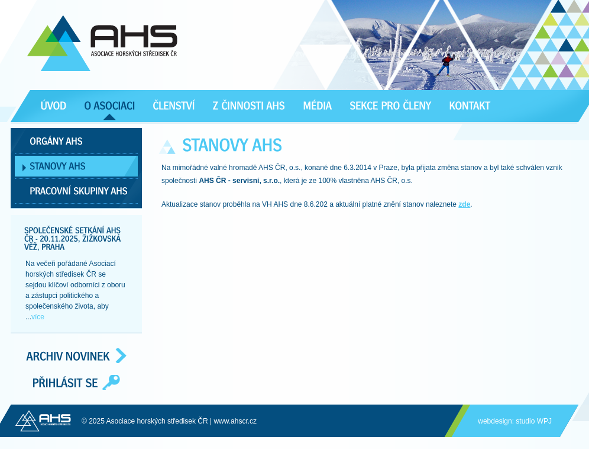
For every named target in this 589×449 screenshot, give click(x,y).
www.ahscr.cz (235, 421)
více (37, 317)
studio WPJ (534, 421)
